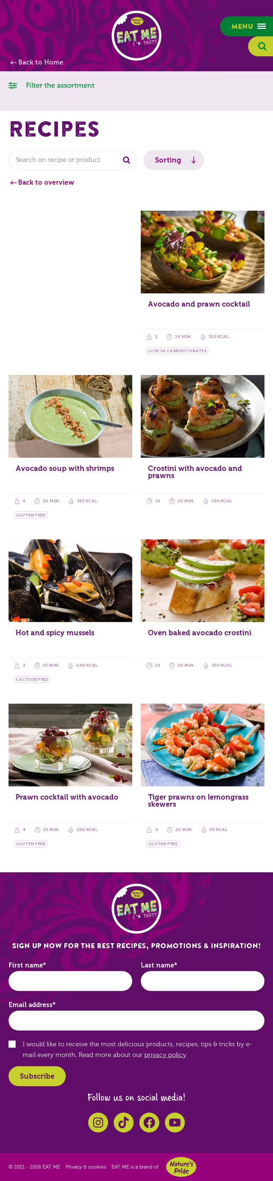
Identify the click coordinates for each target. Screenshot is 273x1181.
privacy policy (165, 1055)
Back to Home (40, 62)
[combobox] (72, 160)
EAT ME (136, 36)
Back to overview (46, 182)
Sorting (168, 160)
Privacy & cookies (86, 1167)
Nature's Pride (181, 1167)
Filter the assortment (52, 85)
